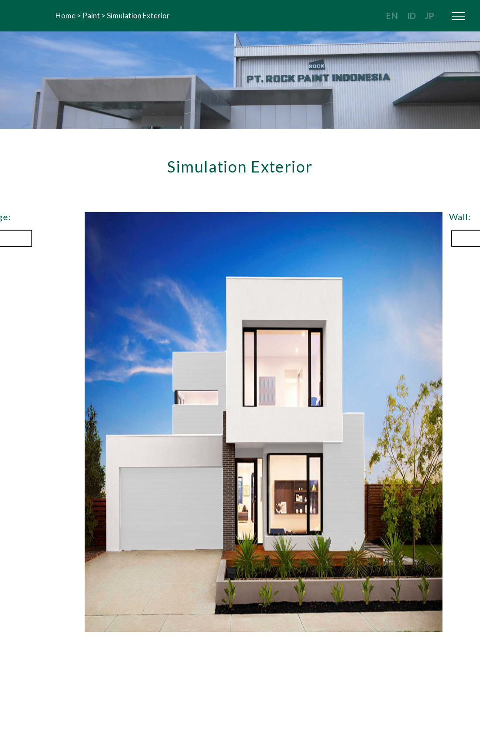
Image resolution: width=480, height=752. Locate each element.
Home (65, 15)
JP (429, 15)
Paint (91, 15)
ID (411, 15)
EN (392, 15)
